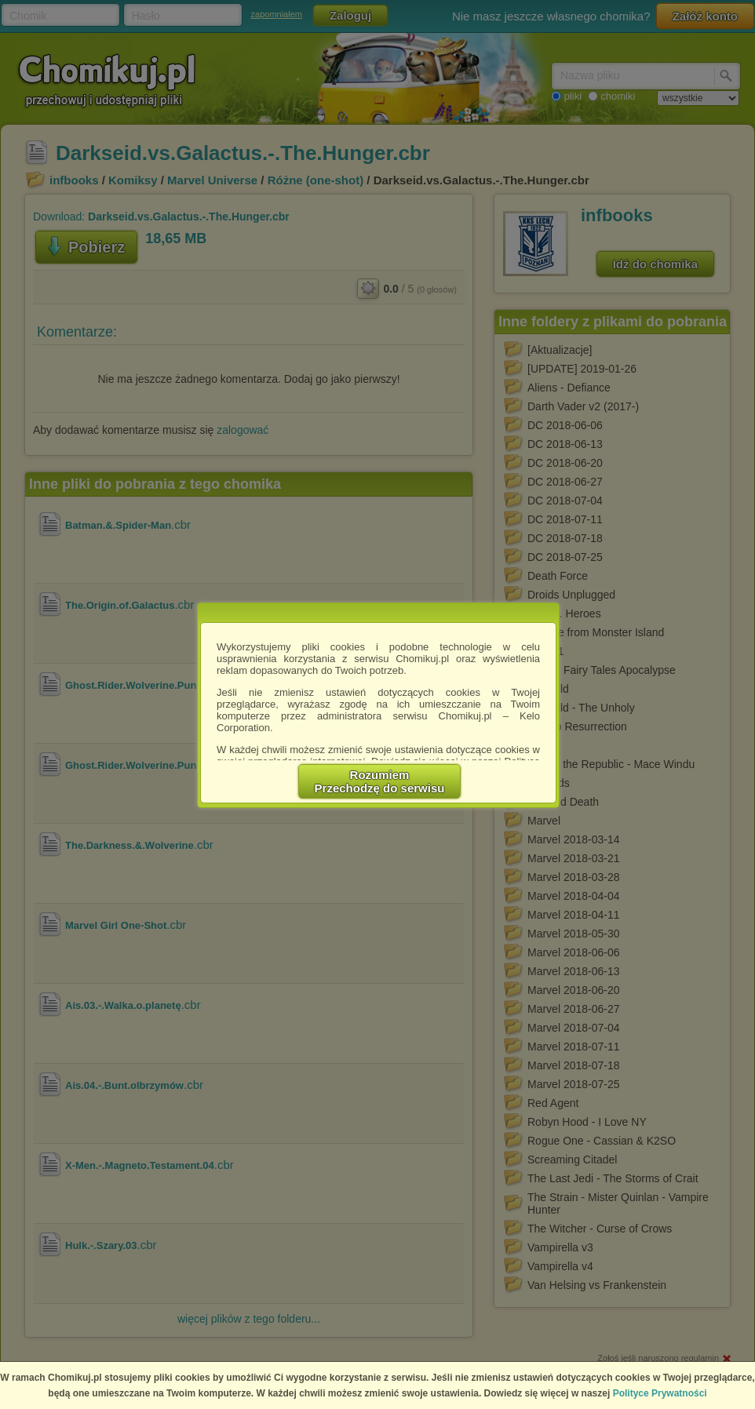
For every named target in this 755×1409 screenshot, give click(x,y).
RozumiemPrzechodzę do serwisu (380, 781)
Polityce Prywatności (660, 1393)
